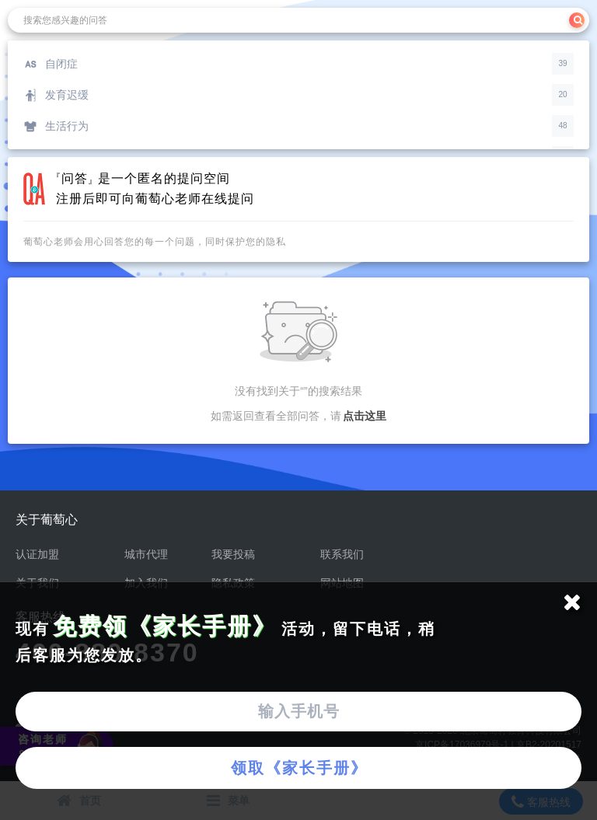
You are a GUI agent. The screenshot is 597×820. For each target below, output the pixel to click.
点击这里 (364, 416)
